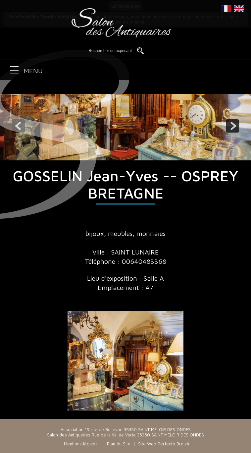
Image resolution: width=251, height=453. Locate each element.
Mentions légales (81, 443)
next (232, 126)
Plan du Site (118, 443)
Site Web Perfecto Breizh (163, 443)
